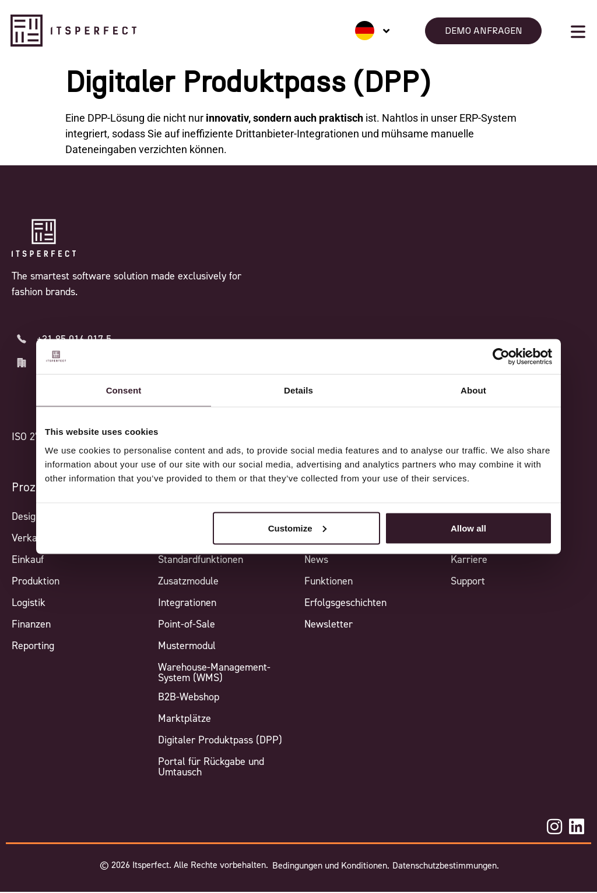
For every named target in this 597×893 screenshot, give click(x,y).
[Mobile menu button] (578, 31)
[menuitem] (372, 30)
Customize (297, 528)
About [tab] (473, 390)
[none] (372, 30)
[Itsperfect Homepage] (44, 238)
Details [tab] (298, 390)
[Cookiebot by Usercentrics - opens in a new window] (501, 357)
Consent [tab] (124, 390)
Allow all (468, 528)
